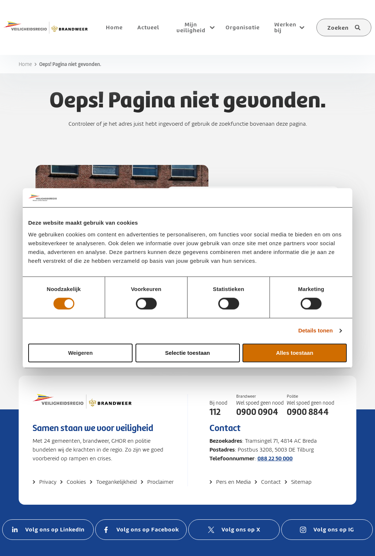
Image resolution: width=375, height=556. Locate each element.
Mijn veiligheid (191, 27)
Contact (271, 482)
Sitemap (301, 482)
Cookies (76, 482)
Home (25, 64)
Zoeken (338, 28)
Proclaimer (160, 482)
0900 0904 (257, 412)
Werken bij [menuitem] (285, 27)
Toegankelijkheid (116, 482)
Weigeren (80, 353)
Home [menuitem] (114, 27)
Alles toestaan (294, 353)
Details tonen (315, 331)
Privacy (47, 482)
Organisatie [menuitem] (243, 27)
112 (214, 412)
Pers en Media (233, 482)
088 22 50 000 (275, 458)
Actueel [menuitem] (148, 27)
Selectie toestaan (187, 353)
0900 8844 (308, 412)
